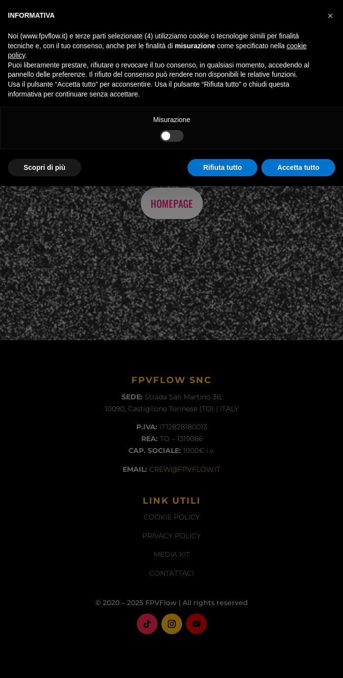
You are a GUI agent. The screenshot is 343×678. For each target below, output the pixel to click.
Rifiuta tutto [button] (222, 659)
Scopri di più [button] (44, 659)
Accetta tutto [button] (298, 659)
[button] (330, 508)
